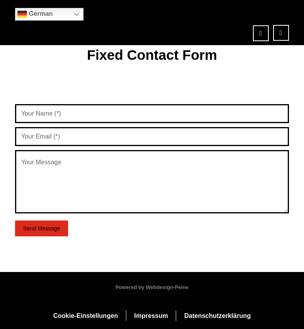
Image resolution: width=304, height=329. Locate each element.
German (35, 14)
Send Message (41, 228)
